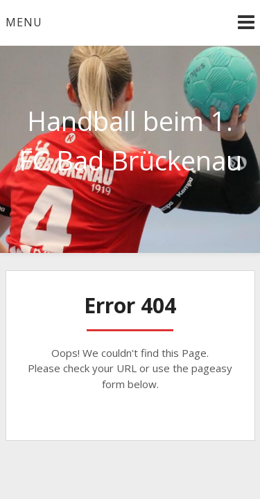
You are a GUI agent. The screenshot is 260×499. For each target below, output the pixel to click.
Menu (24, 22)
